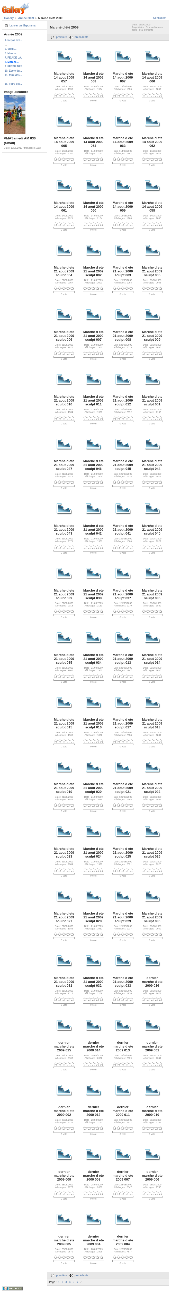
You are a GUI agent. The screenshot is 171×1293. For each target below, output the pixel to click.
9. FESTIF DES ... (15, 66)
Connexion (159, 17)
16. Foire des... (13, 83)
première (61, 37)
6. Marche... (12, 53)
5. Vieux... (10, 48)
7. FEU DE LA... (14, 57)
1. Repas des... (13, 40)
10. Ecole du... (13, 70)
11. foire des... (13, 75)
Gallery (9, 18)
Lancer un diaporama (22, 25)
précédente (81, 37)
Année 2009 (26, 18)
